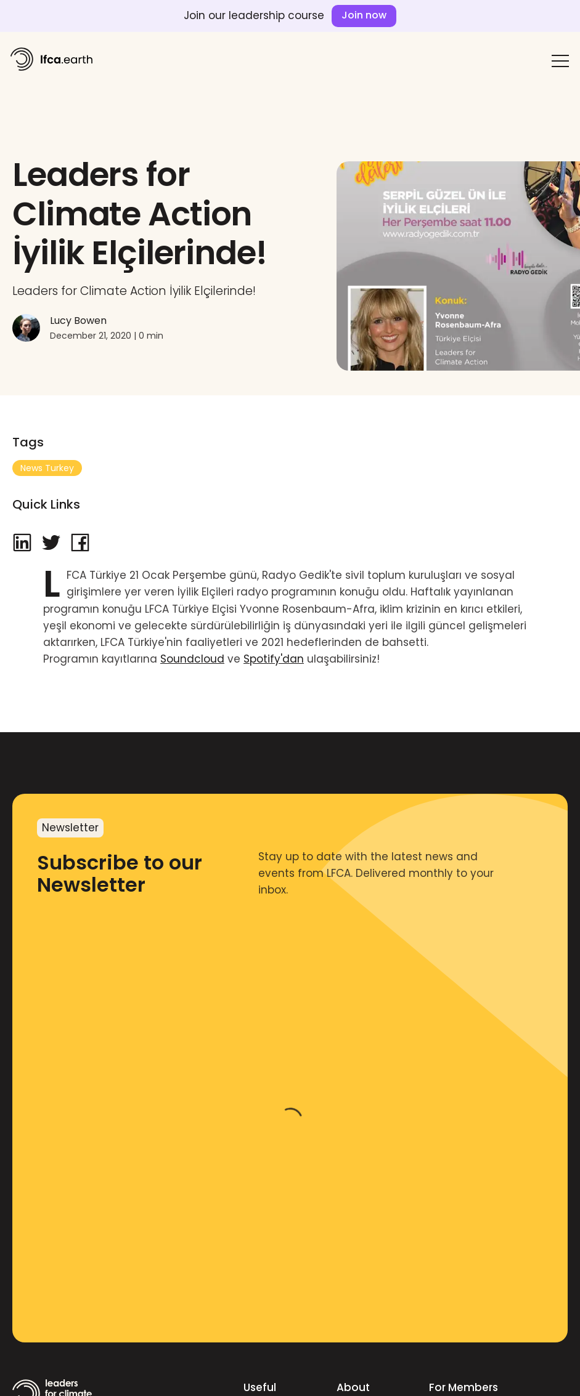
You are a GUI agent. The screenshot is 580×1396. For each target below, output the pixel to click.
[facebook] (80, 544)
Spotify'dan (273, 659)
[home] (51, 58)
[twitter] (51, 544)
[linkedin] (22, 544)
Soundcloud (192, 659)
